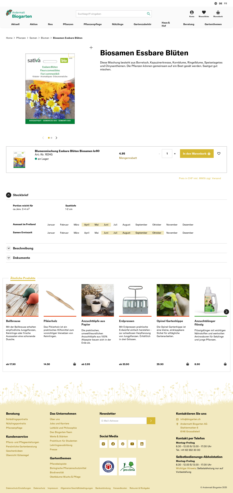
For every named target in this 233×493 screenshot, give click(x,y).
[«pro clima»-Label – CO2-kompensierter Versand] (127, 466)
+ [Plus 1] (175, 153)
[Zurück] (43, 137)
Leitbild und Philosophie (63, 427)
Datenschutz (39, 488)
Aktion (34, 24)
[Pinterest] (123, 444)
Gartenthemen (213, 24)
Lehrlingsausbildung (61, 445)
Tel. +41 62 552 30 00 (188, 449)
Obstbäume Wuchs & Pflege (65, 476)
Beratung (188, 24)
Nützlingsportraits (16, 423)
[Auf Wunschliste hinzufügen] (219, 153)
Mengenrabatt (128, 158)
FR (225, 3)
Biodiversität (57, 472)
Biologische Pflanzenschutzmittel (68, 468)
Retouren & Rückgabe (140, 488)
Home (9, 37)
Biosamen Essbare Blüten (67, 37)
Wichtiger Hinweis (186, 468)
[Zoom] (91, 47)
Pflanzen (68, 24)
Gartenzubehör (142, 24)
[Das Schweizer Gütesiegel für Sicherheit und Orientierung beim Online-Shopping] (108, 466)
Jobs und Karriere (59, 423)
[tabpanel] (116, 327)
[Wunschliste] (204, 14)
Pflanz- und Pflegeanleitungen (22, 442)
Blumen (45, 37)
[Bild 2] (51, 138)
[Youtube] (132, 444)
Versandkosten (120, 488)
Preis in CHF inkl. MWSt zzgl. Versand (200, 178)
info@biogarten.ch (188, 419)
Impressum (53, 488)
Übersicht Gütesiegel (17, 455)
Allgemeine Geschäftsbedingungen (77, 488)
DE (220, 3)
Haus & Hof (166, 24)
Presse (53, 449)
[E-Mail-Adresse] (123, 420)
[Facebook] (113, 444)
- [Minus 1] (159, 153)
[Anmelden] (151, 420)
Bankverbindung (103, 488)
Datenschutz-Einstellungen (18, 488)
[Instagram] (104, 444)
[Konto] (191, 14)
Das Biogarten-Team (61, 432)
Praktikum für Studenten (63, 440)
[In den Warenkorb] (197, 153)
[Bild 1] (49, 138)
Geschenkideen (14, 450)
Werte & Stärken (59, 436)
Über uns (55, 419)
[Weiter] (56, 137)
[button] (218, 14)
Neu (50, 24)
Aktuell (15, 24)
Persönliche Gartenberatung (21, 446)
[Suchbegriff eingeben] (149, 14)
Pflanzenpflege (93, 24)
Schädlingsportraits (17, 419)
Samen (33, 37)
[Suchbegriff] (114, 13)
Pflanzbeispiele (58, 463)
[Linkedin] (142, 444)
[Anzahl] (167, 153)
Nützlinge (117, 24)
